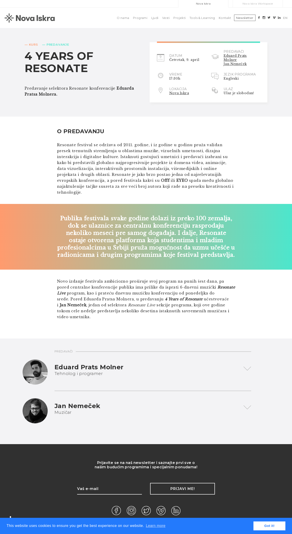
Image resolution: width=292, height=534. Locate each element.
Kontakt (225, 18)
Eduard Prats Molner (235, 58)
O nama (123, 18)
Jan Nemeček (235, 64)
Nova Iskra (203, 3)
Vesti (166, 18)
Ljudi (155, 18)
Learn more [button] (155, 526)
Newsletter (244, 18)
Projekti (179, 18)
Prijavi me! (182, 489)
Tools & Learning (202, 18)
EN (285, 18)
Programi (140, 18)
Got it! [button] (269, 526)
